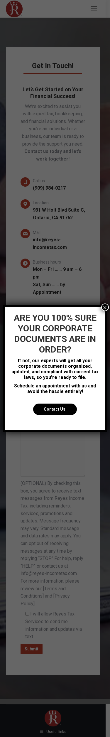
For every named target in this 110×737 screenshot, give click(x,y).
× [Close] (105, 307)
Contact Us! (55, 409)
